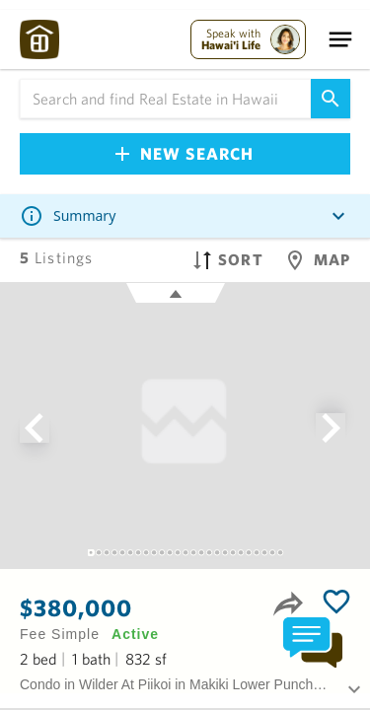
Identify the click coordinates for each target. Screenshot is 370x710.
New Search (184, 153)
